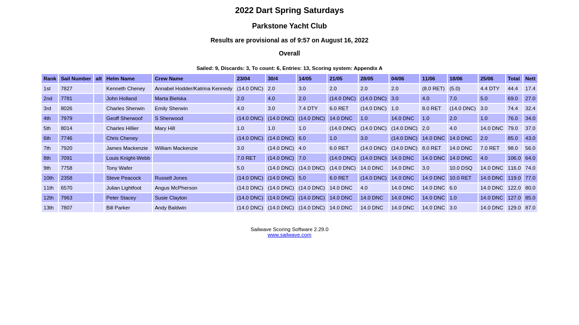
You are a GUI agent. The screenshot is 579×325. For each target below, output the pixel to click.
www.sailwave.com (290, 234)
